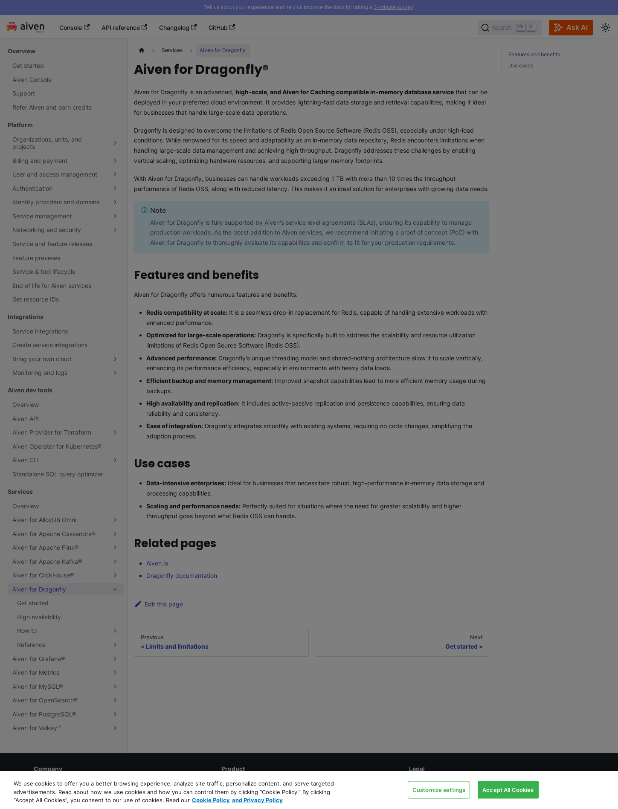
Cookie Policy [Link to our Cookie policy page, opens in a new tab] (211, 800)
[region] (309, 790)
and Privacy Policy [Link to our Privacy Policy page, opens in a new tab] (257, 800)
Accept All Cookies (508, 789)
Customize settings (438, 789)
